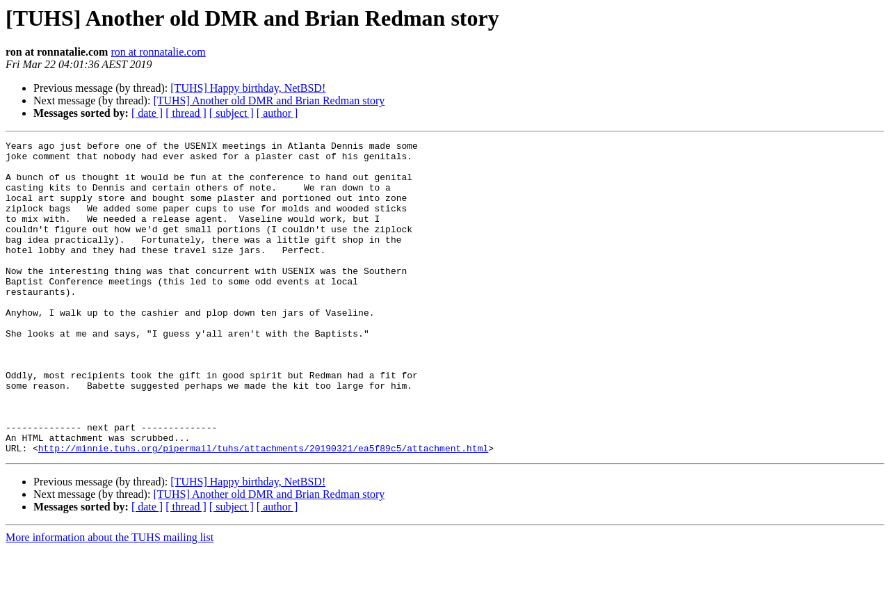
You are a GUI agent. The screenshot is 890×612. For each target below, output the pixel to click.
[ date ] (147, 113)
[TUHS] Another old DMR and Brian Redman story (269, 100)
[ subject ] (231, 113)
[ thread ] (186, 113)
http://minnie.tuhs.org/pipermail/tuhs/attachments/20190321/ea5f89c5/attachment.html (263, 510)
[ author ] (277, 113)
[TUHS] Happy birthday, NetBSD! (247, 88)
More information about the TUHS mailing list (109, 600)
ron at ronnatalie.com (158, 52)
